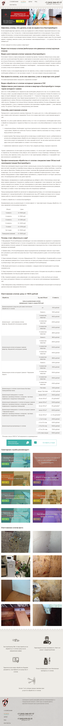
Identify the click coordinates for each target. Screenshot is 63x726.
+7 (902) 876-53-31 (25, 719)
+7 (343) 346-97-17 (53, 3)
